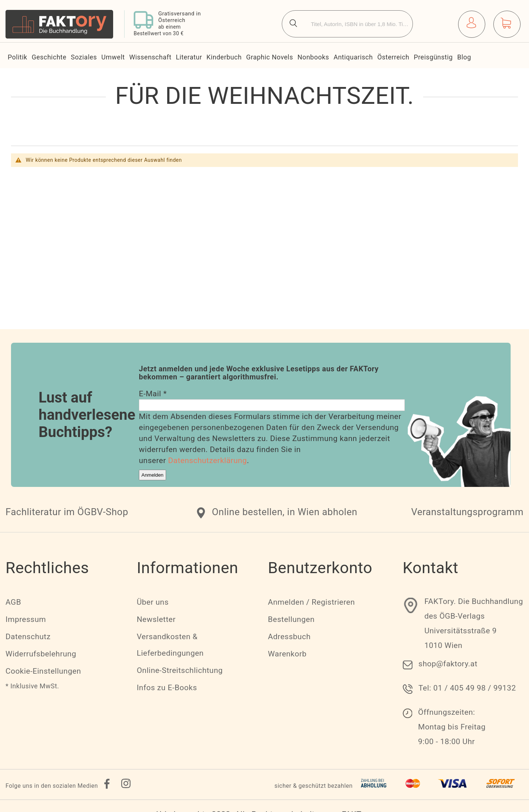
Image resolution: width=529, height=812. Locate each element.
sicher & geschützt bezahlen (313, 785)
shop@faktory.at (448, 663)
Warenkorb (287, 653)
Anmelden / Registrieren (311, 602)
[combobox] (347, 24)
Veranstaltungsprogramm (467, 511)
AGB (13, 602)
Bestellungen (291, 619)
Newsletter (156, 619)
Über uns (153, 602)
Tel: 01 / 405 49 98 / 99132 (467, 688)
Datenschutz (28, 636)
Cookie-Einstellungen (43, 671)
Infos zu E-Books (167, 687)
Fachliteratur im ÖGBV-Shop (67, 511)
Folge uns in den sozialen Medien (52, 785)
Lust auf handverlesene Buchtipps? (87, 415)
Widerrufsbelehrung (41, 653)
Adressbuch (289, 636)
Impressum (26, 619)
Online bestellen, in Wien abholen (284, 511)
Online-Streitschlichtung (180, 670)
